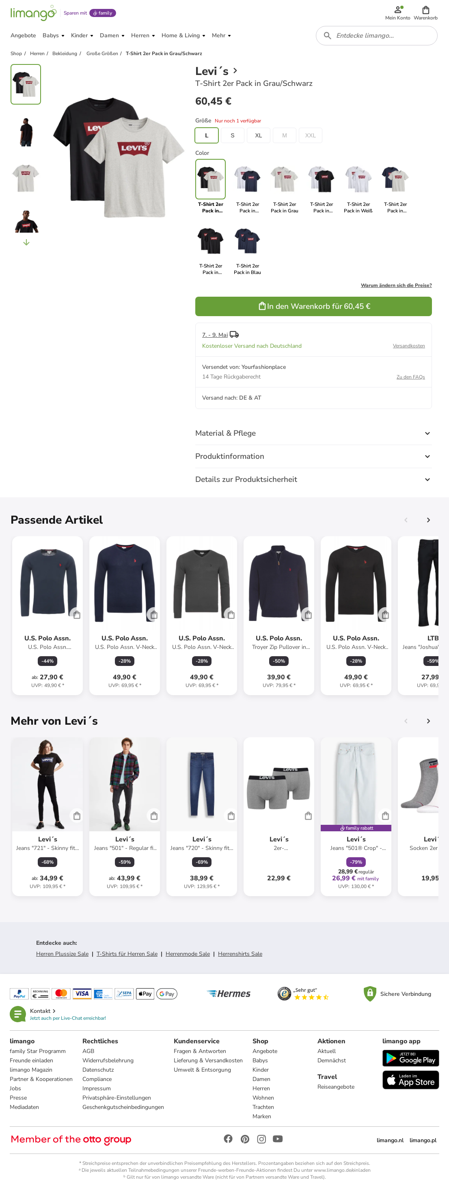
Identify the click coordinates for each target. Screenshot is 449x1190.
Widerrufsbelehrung (108, 1060)
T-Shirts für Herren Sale (127, 954)
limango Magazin (31, 1070)
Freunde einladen (31, 1060)
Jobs (15, 1088)
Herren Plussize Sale (62, 954)
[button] (426, 13)
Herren (261, 1088)
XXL (310, 135)
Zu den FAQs (411, 377)
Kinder (261, 1070)
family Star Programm (38, 1051)
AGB (88, 1051)
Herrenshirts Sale (240, 954)
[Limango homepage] (34, 13)
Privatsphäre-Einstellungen (116, 1098)
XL (258, 135)
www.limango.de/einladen (342, 1170)
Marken (262, 1116)
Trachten (263, 1107)
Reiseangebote (335, 1087)
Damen (261, 1079)
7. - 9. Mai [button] (215, 335)
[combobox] (377, 35)
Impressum (96, 1088)
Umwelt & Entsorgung (202, 1070)
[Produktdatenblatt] (47, 615)
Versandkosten (409, 345)
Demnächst (331, 1060)
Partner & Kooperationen (41, 1079)
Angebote (265, 1051)
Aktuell (326, 1051)
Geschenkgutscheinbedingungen (123, 1107)
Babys (260, 1060)
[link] (247, 186)
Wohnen (263, 1098)
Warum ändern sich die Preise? (396, 285)
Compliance (97, 1079)
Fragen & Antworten (200, 1051)
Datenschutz (98, 1070)
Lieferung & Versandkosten (208, 1060)
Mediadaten (24, 1107)
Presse (18, 1098)
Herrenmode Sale (188, 954)
